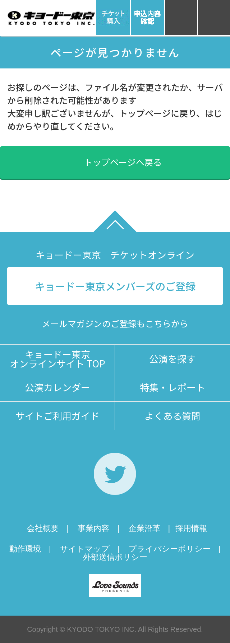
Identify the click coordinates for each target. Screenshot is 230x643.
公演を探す (172, 358)
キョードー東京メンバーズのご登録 (115, 286)
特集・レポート (172, 387)
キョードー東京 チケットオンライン (115, 254)
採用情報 (191, 528)
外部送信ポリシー (115, 557)
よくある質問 (172, 415)
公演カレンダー (57, 387)
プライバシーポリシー (170, 548)
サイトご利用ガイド (57, 415)
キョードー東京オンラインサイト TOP (57, 358)
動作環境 (25, 548)
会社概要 (43, 528)
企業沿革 (144, 528)
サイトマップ (85, 548)
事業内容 (93, 528)
